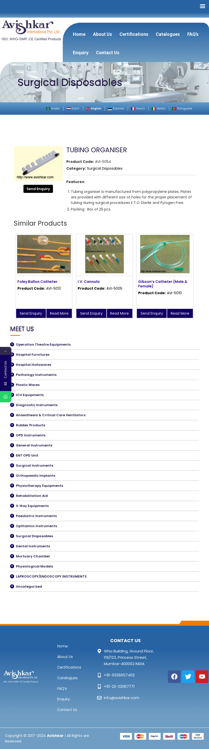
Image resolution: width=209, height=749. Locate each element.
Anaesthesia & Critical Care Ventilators (50, 415)
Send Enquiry (38, 188)
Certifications (134, 34)
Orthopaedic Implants (35, 475)
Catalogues (168, 34)
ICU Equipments (30, 395)
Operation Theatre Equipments (43, 344)
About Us (102, 34)
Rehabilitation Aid (32, 495)
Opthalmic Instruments (36, 526)
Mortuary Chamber (33, 556)
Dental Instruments (33, 546)
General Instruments (34, 445)
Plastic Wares (28, 384)
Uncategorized (29, 586)
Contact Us (107, 52)
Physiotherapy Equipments (39, 485)
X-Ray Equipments (32, 505)
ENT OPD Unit (27, 455)
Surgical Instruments (34, 465)
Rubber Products (30, 425)
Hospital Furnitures (32, 354)
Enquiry (80, 52)
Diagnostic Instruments (36, 405)
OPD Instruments (30, 435)
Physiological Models (34, 566)
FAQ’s (192, 34)
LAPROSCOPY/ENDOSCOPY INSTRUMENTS (51, 576)
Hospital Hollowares (33, 364)
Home (79, 34)
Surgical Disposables (105, 168)
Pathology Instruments (36, 374)
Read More (59, 313)
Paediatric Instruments (36, 516)
